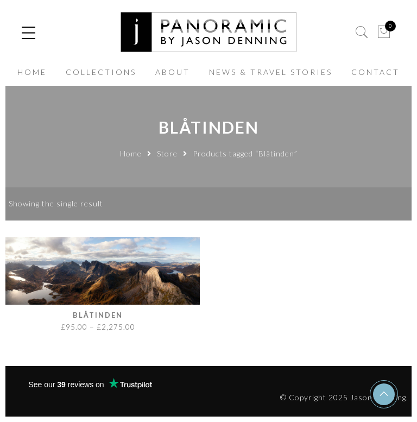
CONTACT (375, 72)
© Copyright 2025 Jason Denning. (344, 397)
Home (131, 153)
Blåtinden (98, 315)
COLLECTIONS (101, 72)
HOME (32, 72)
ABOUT (172, 72)
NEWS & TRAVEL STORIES (270, 72)
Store (167, 153)
